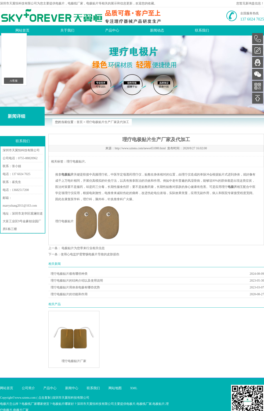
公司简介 (28, 388)
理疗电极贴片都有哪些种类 (69, 273)
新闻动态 (157, 30)
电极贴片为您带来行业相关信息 (83, 248)
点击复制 (44, 397)
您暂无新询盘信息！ (250, 3)
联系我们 (202, 30)
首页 (80, 122)
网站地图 (115, 388)
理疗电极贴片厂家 (74, 361)
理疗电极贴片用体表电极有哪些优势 (75, 287)
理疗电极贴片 (75, 161)
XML (133, 388)
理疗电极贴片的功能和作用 (69, 294)
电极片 (60, 3)
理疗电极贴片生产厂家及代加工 (107, 122)
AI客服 (14, 80)
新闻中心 (71, 388)
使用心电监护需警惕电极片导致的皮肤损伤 (90, 254)
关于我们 (67, 30)
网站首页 (22, 30)
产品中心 (112, 30)
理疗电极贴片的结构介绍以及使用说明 (77, 280)
